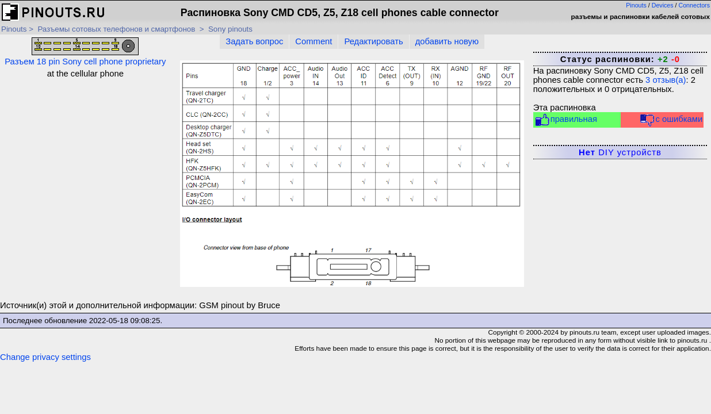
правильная (565, 119)
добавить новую (447, 41)
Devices (663, 5)
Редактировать (373, 41)
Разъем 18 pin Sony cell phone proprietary (85, 51)
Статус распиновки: (620, 59)
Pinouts (636, 5)
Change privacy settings (45, 357)
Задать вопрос (254, 41)
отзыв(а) (665, 80)
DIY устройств (620, 152)
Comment (313, 41)
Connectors (694, 5)
